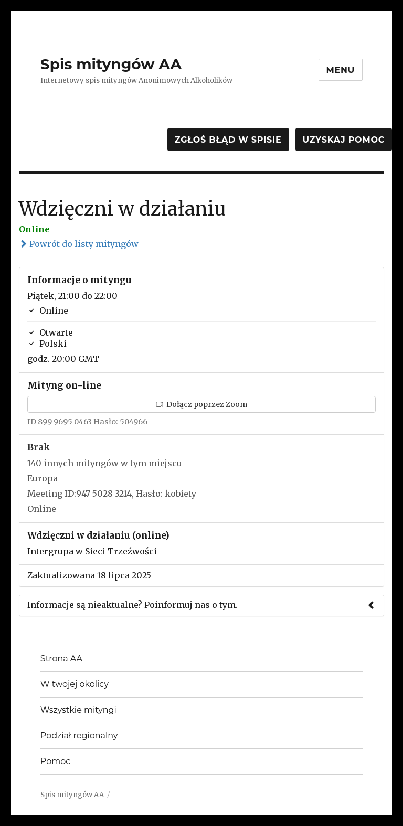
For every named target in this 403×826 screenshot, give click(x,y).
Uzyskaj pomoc (344, 140)
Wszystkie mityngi (78, 710)
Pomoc (55, 761)
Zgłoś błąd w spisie (228, 140)
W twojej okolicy (74, 684)
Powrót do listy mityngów (79, 244)
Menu (340, 70)
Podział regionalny (79, 736)
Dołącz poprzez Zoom (201, 404)
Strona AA (61, 658)
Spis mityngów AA (111, 64)
